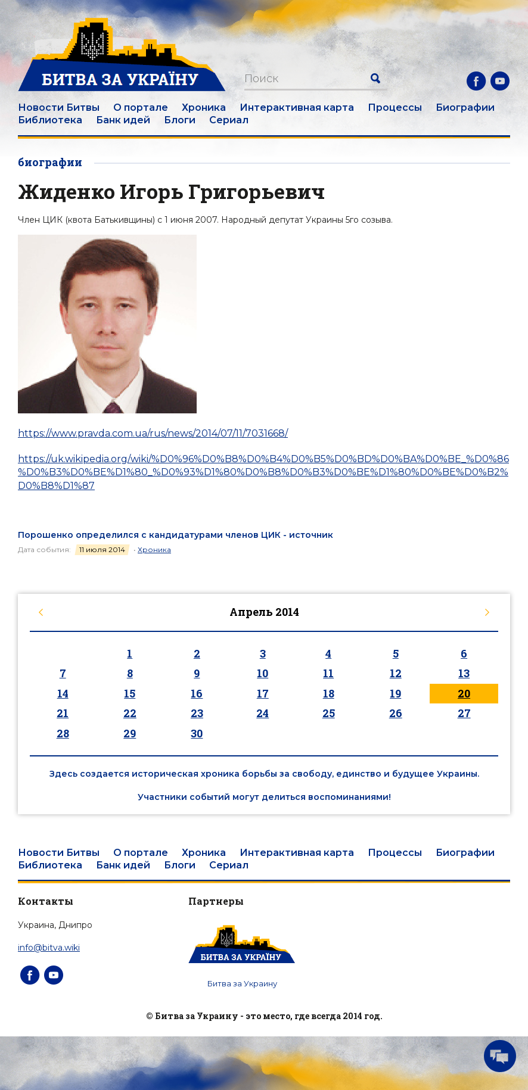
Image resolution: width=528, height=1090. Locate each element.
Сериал (229, 120)
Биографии (465, 107)
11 (328, 673)
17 (263, 693)
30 (197, 733)
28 (63, 733)
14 (63, 693)
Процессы (395, 107)
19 (395, 693)
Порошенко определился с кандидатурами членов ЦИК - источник (175, 535)
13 (464, 673)
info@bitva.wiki (49, 947)
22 (129, 713)
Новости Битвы (59, 107)
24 (262, 713)
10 (262, 673)
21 (63, 713)
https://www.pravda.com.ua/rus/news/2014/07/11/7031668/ (153, 433)
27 (464, 713)
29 (129, 733)
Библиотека (50, 120)
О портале (140, 107)
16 (197, 693)
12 (396, 673)
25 (328, 713)
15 (129, 693)
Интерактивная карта (297, 107)
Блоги (179, 120)
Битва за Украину (242, 983)
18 (328, 693)
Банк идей (123, 120)
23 (197, 713)
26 (395, 713)
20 (464, 693)
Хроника (204, 107)
